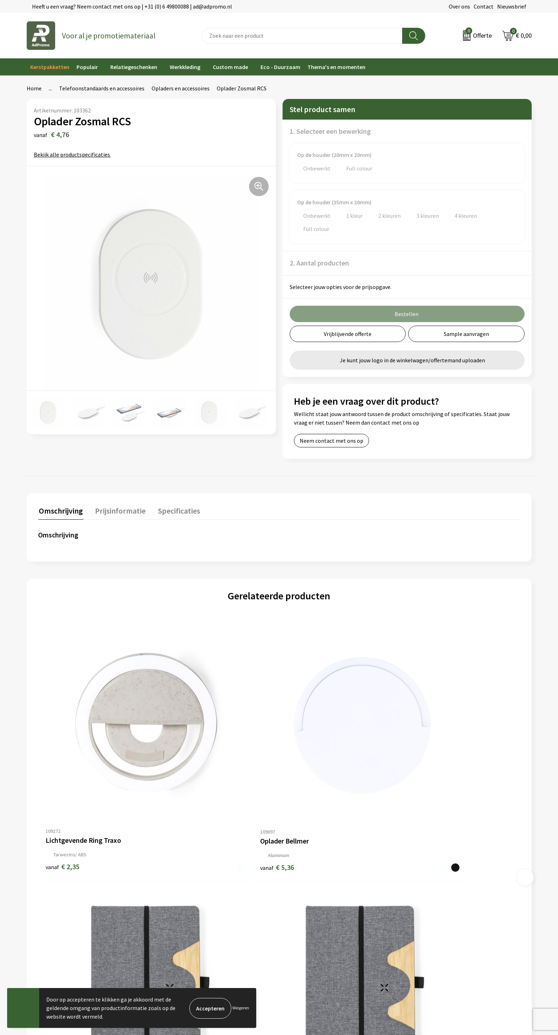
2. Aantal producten (319, 262)
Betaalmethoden (304, 870)
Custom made (230, 66)
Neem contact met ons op (331, 440)
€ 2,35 (62, 771)
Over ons (459, 6)
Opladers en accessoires (181, 88)
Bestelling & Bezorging (311, 859)
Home (34, 88)
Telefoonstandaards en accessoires (101, 88)
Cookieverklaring (431, 859)
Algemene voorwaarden (439, 848)
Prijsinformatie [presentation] (118, 510)
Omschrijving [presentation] (60, 510)
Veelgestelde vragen (179, 870)
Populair (87, 66)
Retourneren (298, 880)
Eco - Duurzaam (280, 66)
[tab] (60, 512)
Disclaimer (423, 880)
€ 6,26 (303, 771)
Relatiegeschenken (133, 66)
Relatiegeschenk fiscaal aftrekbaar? (197, 880)
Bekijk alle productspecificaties (74, 154)
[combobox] (302, 36)
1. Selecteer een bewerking (330, 131)
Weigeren (240, 1007)
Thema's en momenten (336, 66)
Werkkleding (185, 66)
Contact (484, 6)
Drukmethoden (172, 891)
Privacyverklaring (431, 870)
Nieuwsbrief (511, 6)
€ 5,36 (183, 771)
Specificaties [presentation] (175, 510)
